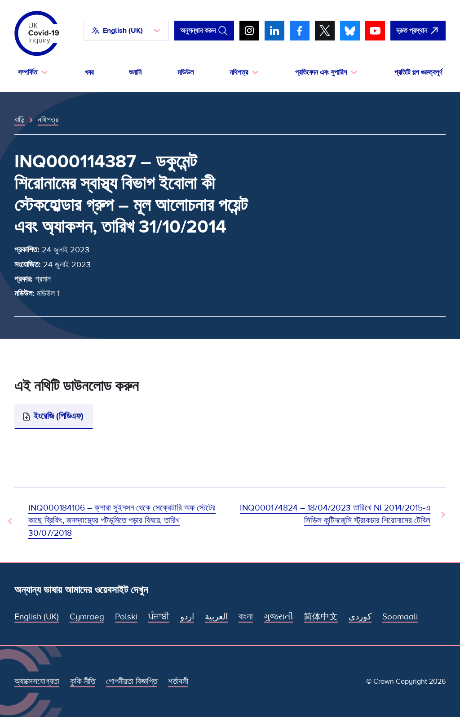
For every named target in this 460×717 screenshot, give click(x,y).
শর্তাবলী (178, 682)
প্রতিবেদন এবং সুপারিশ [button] (321, 72)
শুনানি (135, 72)
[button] (126, 30)
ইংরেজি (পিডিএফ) (59, 416)
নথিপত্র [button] (239, 72)
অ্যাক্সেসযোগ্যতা (36, 682)
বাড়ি (19, 120)
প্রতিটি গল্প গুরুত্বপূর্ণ (418, 72)
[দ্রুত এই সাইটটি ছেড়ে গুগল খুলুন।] (418, 30)
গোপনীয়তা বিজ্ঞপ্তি (131, 682)
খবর (89, 72)
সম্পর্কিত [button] (27, 72)
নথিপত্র (48, 120)
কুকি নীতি (82, 682)
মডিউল (185, 72)
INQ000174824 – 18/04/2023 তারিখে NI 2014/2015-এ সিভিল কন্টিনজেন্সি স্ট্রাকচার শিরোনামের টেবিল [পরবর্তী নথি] (335, 514)
